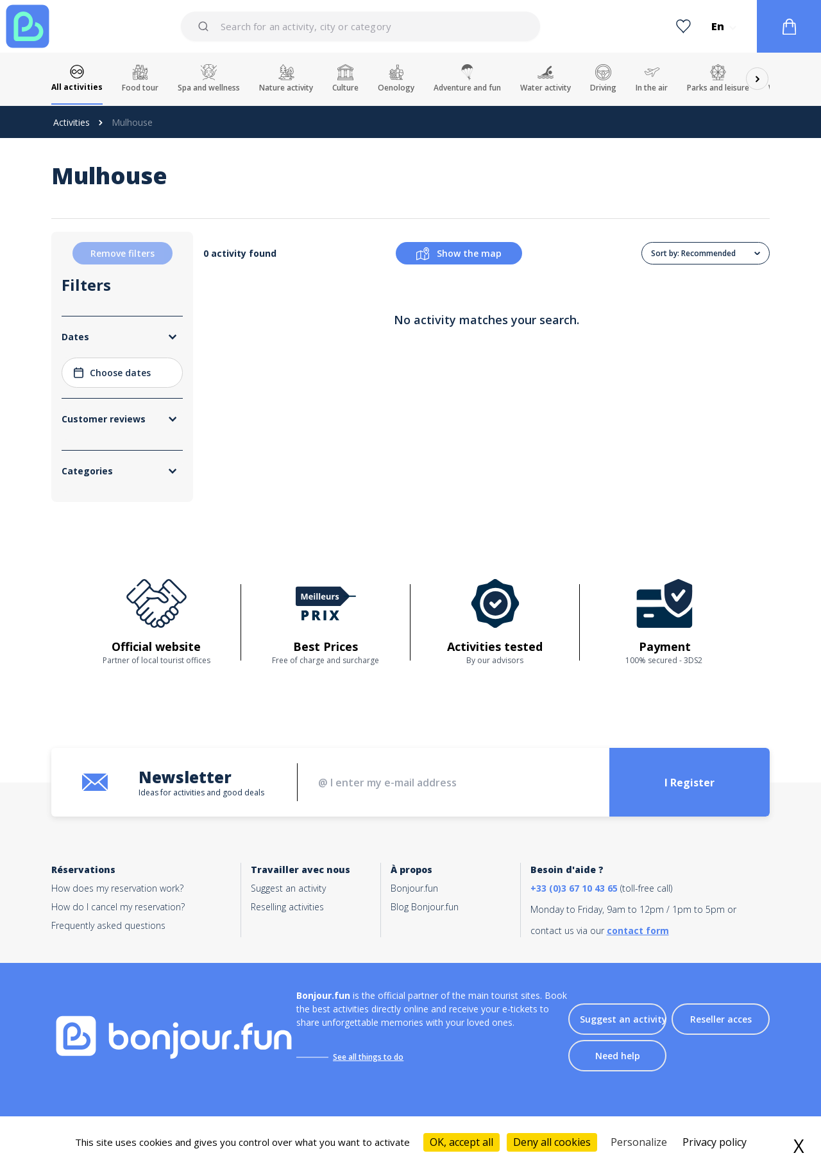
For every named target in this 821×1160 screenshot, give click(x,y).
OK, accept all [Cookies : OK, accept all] (461, 1142)
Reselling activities (287, 907)
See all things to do (368, 1057)
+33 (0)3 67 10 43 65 (574, 888)
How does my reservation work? (117, 888)
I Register (689, 782)
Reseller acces (721, 1019)
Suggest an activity (288, 888)
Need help (617, 1056)
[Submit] (205, 26)
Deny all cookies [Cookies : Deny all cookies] (552, 1142)
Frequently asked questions (108, 925)
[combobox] (360, 26)
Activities (71, 122)
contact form (638, 930)
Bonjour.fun (414, 888)
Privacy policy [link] (714, 1142)
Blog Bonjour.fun (425, 907)
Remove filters (122, 253)
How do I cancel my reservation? (118, 907)
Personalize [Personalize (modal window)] (639, 1142)
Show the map (459, 253)
